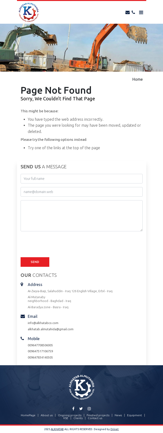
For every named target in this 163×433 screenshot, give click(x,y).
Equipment (134, 415)
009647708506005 (40, 345)
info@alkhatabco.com (43, 323)
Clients (78, 418)
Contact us (95, 418)
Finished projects (98, 415)
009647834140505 (40, 357)
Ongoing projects (69, 415)
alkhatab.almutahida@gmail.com (50, 329)
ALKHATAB (57, 429)
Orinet (114, 429)
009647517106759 (40, 351)
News (118, 415)
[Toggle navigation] (141, 12)
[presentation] (57, 244)
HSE (65, 418)
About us (47, 415)
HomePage (28, 415)
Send (35, 261)
